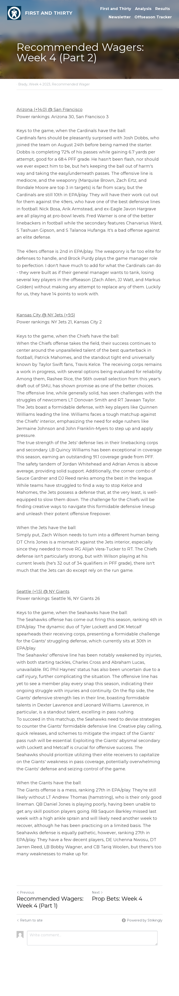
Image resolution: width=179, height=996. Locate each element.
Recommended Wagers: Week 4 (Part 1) (50, 902)
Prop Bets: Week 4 (117, 898)
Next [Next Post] (97, 892)
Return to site (30, 920)
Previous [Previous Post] (25, 892)
